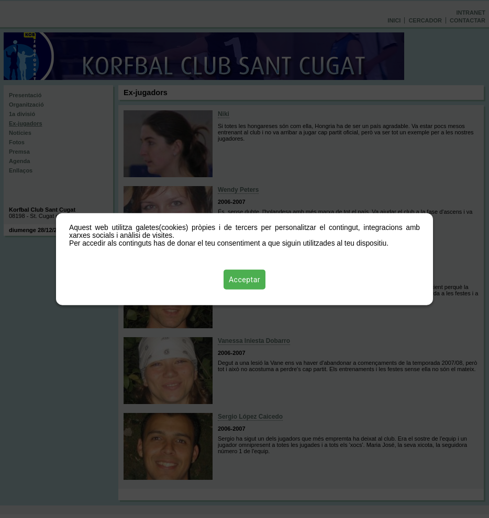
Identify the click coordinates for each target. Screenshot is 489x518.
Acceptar (244, 280)
